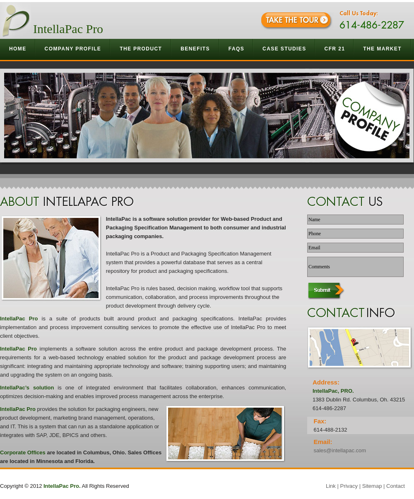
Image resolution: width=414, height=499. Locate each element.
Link (331, 486)
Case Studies (284, 49)
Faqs (236, 49)
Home (17, 49)
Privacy (349, 486)
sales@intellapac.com (339, 450)
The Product (141, 49)
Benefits (195, 49)
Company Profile (73, 49)
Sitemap (372, 486)
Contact (395, 486)
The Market (382, 49)
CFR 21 (335, 49)
